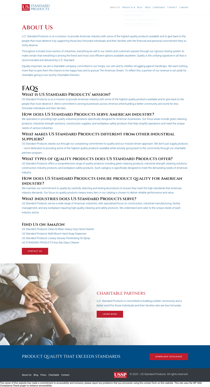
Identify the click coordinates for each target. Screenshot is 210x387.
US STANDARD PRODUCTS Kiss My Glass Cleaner (50, 242)
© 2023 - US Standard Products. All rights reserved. (151, 375)
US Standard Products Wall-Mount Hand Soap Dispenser (54, 233)
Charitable (159, 7)
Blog (140, 7)
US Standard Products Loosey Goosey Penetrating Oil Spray (56, 238)
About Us (115, 7)
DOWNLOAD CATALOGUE (169, 356)
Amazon (56, 224)
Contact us (35, 251)
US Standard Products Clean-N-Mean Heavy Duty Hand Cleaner (58, 229)
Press (147, 7)
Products (127, 7)
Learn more (110, 314)
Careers (183, 7)
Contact (172, 7)
